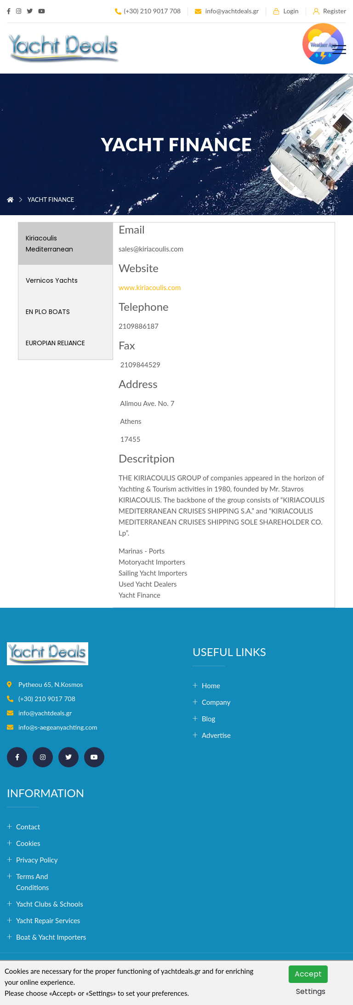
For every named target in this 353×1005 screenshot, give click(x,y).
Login (286, 11)
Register (329, 11)
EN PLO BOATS (48, 311)
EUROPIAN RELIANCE (55, 343)
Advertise (216, 735)
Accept (308, 974)
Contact (28, 826)
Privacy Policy (36, 860)
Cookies (28, 843)
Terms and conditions (32, 881)
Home (211, 685)
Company (216, 702)
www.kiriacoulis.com (150, 287)
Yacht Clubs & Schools (48, 904)
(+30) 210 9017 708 (148, 11)
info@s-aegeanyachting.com (57, 727)
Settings (310, 991)
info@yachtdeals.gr (227, 11)
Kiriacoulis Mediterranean (49, 244)
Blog (208, 718)
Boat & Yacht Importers (48, 937)
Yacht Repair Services (48, 920)
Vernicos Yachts (52, 280)
